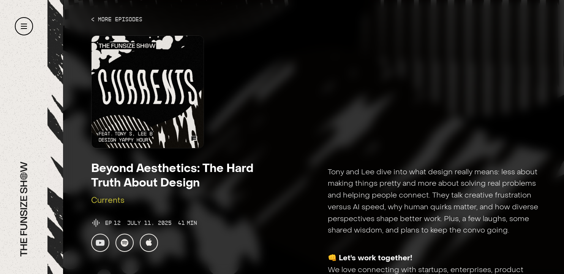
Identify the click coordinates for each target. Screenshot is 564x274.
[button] (24, 26)
